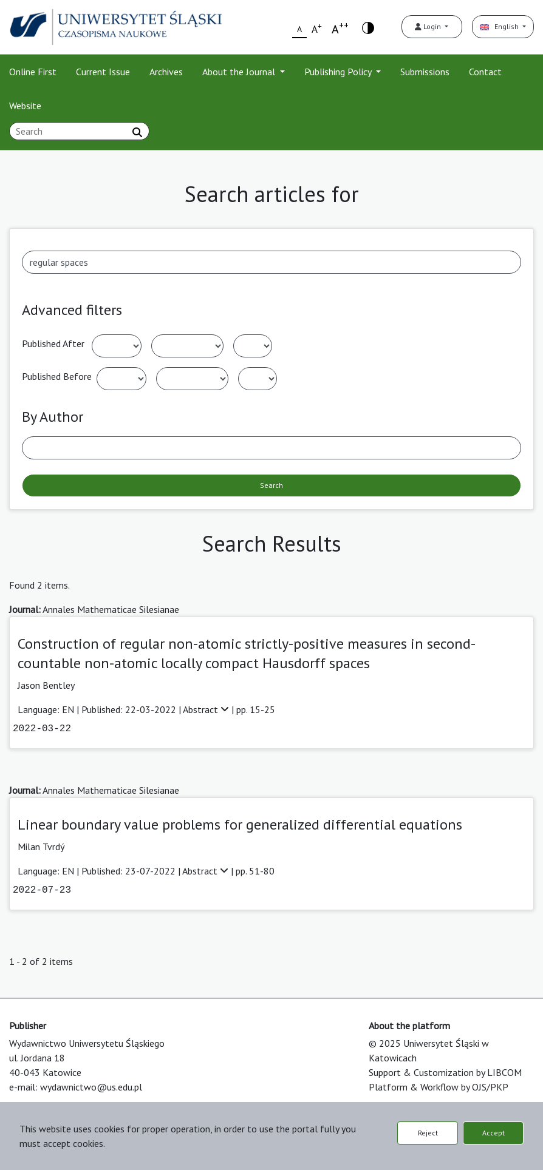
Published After (53, 343)
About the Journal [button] (240, 72)
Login (429, 26)
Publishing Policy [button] (339, 72)
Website (25, 106)
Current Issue (103, 72)
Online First (32, 72)
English (500, 26)
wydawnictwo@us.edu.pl (91, 1087)
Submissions (424, 72)
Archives (166, 72)
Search (271, 485)
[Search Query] (79, 131)
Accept (493, 1132)
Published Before (57, 376)
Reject (428, 1132)
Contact (485, 72)
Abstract (207, 709)
